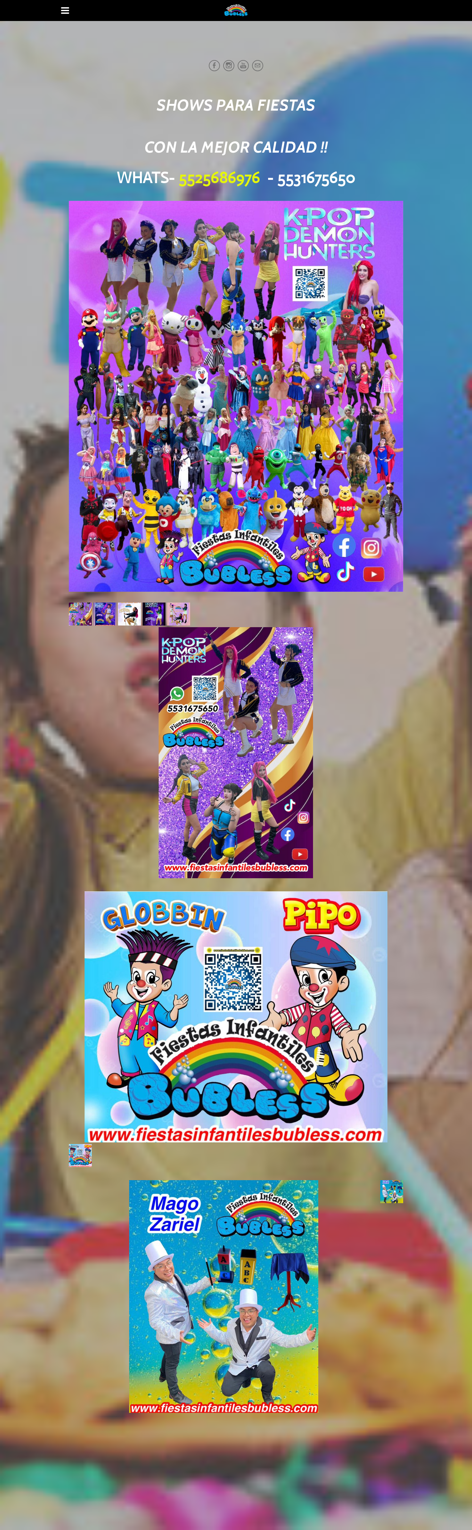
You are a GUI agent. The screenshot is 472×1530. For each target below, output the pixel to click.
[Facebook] (214, 65)
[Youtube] (243, 65)
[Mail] (257, 65)
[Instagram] (228, 65)
